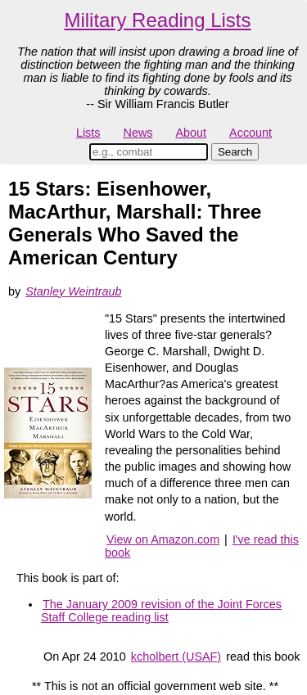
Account (250, 132)
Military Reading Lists (157, 20)
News (138, 132)
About (190, 132)
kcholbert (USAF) (176, 656)
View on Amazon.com (162, 539)
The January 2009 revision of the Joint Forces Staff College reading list (161, 611)
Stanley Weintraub (73, 291)
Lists (88, 132)
